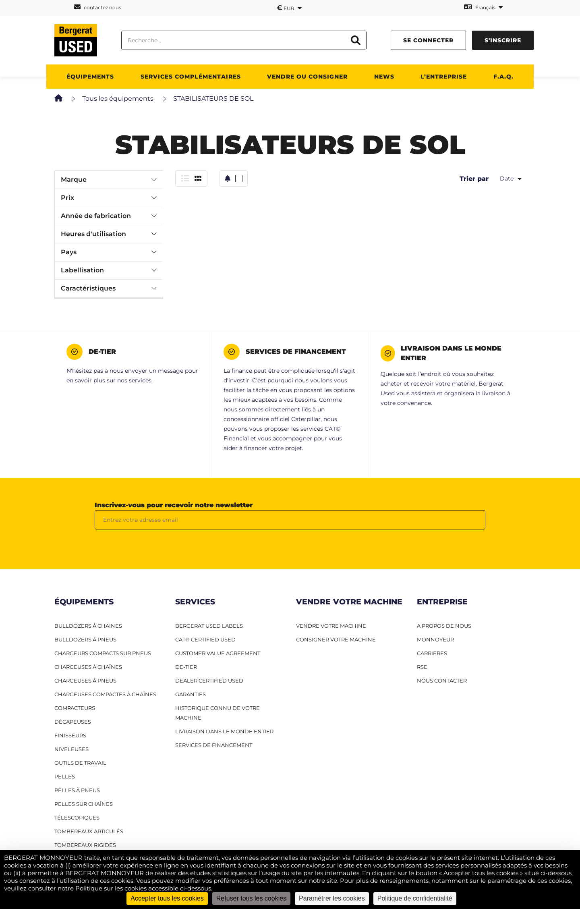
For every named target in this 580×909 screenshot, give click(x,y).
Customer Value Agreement (217, 653)
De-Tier (186, 667)
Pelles (64, 776)
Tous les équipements (117, 98)
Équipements (90, 76)
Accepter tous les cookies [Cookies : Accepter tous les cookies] (166, 898)
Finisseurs (70, 735)
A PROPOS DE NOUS (444, 626)
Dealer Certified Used (209, 680)
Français (483, 7)
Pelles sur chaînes (83, 804)
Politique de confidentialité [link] (414, 898)
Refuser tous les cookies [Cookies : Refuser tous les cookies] (251, 898)
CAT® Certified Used (205, 639)
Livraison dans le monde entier (224, 731)
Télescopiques (76, 817)
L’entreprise (443, 76)
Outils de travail (80, 763)
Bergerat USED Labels (209, 626)
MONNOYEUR (435, 639)
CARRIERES (432, 653)
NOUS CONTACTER (442, 680)
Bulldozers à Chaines (88, 626)
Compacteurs (74, 708)
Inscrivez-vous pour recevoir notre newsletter (174, 505)
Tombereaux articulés (88, 831)
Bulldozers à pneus (85, 639)
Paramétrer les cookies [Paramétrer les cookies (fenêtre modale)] (332, 898)
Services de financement (213, 745)
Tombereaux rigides (85, 845)
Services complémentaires (191, 76)
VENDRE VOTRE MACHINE (331, 626)
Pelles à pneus (77, 790)
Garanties (190, 694)
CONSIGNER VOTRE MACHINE (336, 639)
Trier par (474, 179)
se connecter (428, 40)
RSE (422, 667)
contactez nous (97, 7)
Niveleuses (71, 749)
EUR (289, 8)
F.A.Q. (503, 76)
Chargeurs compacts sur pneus (102, 653)
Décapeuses (72, 721)
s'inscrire (503, 40)
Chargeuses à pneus (85, 680)
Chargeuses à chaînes (88, 667)
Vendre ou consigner (307, 76)
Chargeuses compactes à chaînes (105, 694)
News (384, 76)
